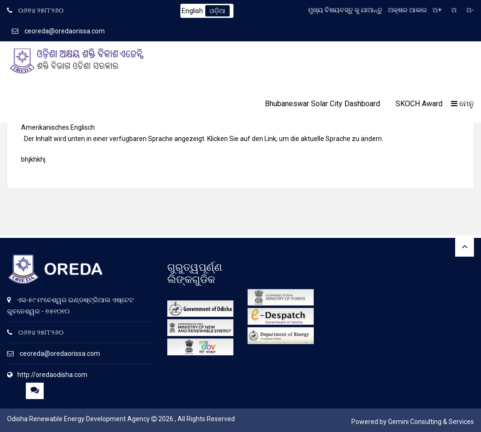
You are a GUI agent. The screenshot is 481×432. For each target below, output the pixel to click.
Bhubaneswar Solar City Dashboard (322, 103)
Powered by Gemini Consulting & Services (412, 421)
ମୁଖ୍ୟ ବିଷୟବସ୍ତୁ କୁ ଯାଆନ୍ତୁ (345, 10)
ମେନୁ (462, 103)
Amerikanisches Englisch (58, 127)
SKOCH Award (419, 103)
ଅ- (470, 10)
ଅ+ (437, 10)
